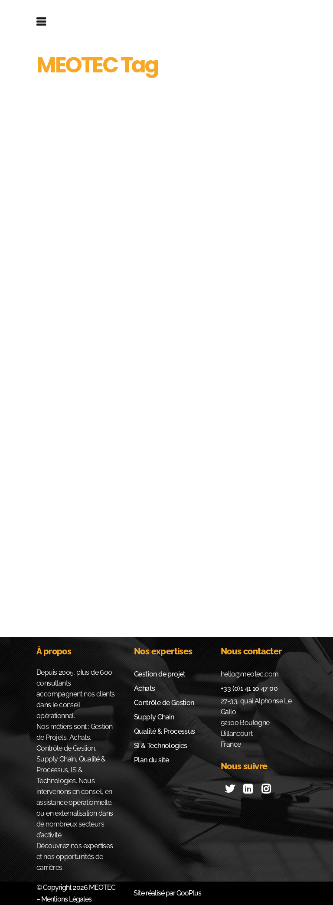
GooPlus (188, 893)
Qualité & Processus (164, 731)
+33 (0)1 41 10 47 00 (249, 688)
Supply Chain (154, 717)
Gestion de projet (160, 674)
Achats (144, 688)
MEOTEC (102, 887)
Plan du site (151, 760)
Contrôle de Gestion (164, 703)
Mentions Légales (65, 899)
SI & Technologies (160, 746)
